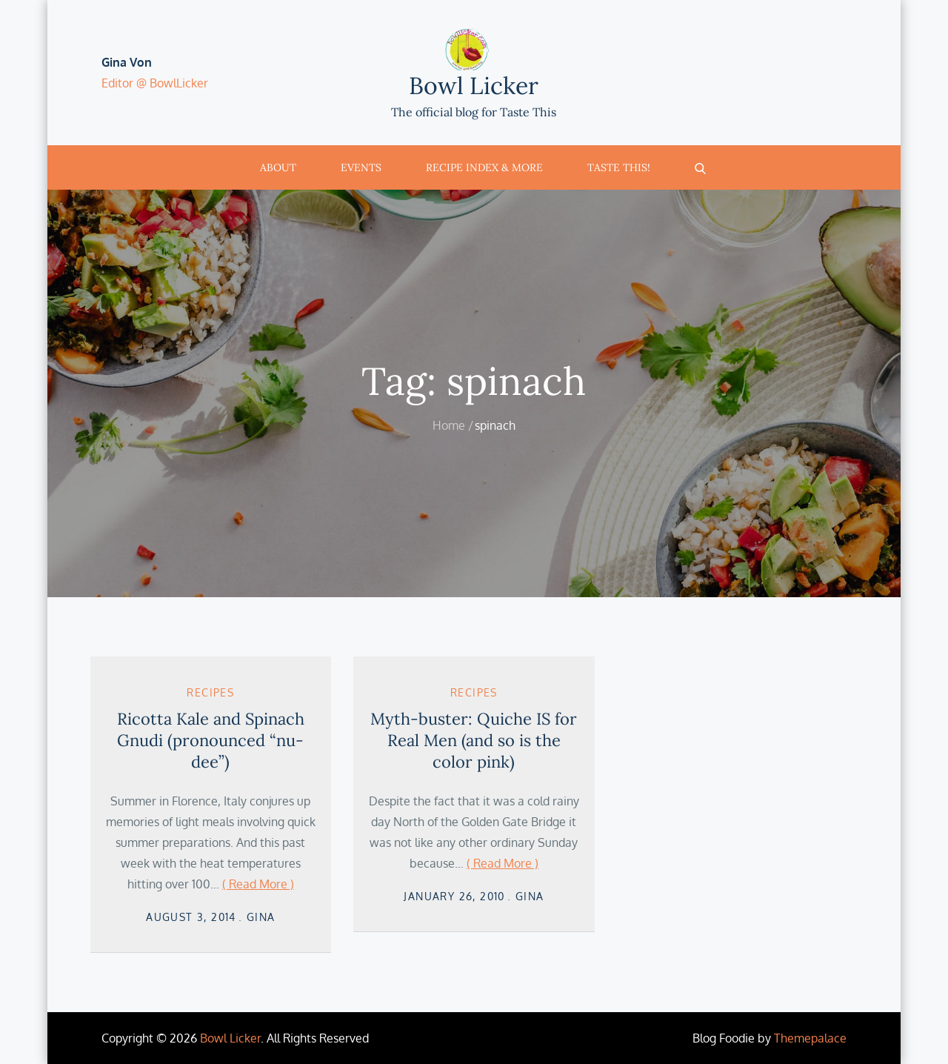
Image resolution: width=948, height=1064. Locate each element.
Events (361, 167)
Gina (261, 917)
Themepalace (810, 1038)
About (278, 167)
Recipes (210, 692)
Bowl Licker (473, 85)
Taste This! (618, 167)
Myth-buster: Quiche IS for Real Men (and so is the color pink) (473, 739)
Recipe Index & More (484, 167)
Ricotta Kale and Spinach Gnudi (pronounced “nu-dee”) (210, 739)
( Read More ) (258, 884)
